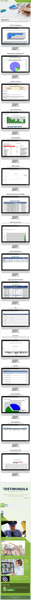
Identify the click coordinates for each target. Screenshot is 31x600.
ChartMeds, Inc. (15, 598)
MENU (28, 1)
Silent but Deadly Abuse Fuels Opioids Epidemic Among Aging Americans (19, 577)
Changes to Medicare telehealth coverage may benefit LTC (26, 561)
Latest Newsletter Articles (8, 519)
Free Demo (16, 590)
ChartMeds (4, 0)
